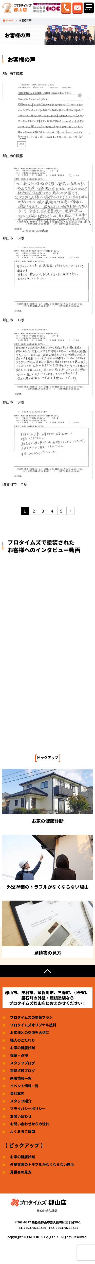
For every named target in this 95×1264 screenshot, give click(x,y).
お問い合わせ (20, 1116)
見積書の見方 (20, 1171)
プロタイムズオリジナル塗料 (33, 1024)
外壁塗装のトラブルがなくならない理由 (42, 1164)
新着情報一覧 (20, 1078)
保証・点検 (19, 1055)
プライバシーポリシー (28, 1108)
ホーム (9, 20)
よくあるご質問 (22, 1131)
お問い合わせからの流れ (29, 1123)
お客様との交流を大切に (29, 1032)
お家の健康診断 (22, 1047)
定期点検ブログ (22, 1070)
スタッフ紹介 (20, 1100)
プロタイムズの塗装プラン (31, 1017)
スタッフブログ (22, 1062)
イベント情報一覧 (24, 1085)
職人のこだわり (22, 1040)
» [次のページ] (70, 511)
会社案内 (17, 1093)
